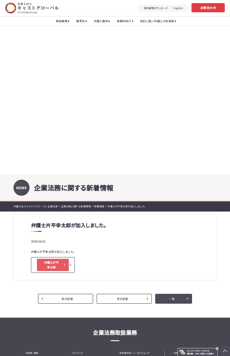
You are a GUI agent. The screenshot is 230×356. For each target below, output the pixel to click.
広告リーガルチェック (132, 213)
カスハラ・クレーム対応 (36, 241)
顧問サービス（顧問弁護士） (135, 209)
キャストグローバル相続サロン (137, 348)
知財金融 (79, 259)
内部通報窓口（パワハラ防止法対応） (91, 211)
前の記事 (67, 150)
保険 (121, 254)
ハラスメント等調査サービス (88, 227)
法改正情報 (179, 204)
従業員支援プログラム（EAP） (89, 241)
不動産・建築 (31, 204)
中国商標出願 (34, 218)
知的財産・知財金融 (35, 213)
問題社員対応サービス (85, 236)
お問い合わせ (149, 292)
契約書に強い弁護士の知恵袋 (189, 218)
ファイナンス (78, 254)
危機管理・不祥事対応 (85, 222)
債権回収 (30, 227)
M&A (27, 245)
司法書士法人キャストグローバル (123, 343)
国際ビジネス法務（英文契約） (136, 222)
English (178, 8)
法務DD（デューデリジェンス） (42, 250)
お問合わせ (208, 7)
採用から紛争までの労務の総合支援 (91, 248)
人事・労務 (77, 232)
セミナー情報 (180, 209)
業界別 (80, 21)
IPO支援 (123, 232)
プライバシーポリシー (179, 329)
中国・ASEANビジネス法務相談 (137, 218)
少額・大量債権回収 (37, 232)
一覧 (172, 150)
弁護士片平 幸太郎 (51, 116)
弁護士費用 (101, 21)
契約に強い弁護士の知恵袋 (157, 21)
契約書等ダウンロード (156, 8)
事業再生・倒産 (127, 250)
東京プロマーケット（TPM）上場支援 (138, 239)
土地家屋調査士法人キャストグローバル (87, 348)
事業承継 (124, 245)
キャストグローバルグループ (80, 343)
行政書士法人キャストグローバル (170, 343)
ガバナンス (77, 204)
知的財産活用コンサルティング (42, 222)
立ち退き (31, 209)
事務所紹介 (124, 21)
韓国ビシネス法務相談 (132, 227)
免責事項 (201, 329)
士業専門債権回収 (36, 236)
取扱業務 (62, 21)
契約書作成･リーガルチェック (134, 204)
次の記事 (122, 150)
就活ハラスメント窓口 (85, 218)
